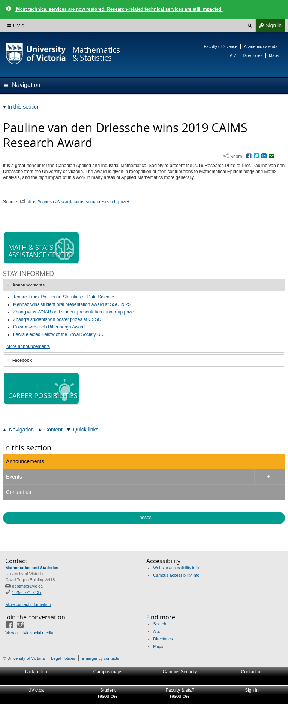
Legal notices (63, 658)
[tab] (144, 285)
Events (14, 477)
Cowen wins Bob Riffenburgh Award (49, 327)
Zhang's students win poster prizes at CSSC (57, 319)
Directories (253, 55)
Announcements (28, 285)
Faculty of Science (221, 46)
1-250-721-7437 (26, 592)
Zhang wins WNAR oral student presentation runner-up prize (73, 312)
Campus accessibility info (176, 575)
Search (159, 624)
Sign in (268, 25)
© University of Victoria (24, 658)
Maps (274, 55)
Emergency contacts (100, 658)
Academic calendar (261, 46)
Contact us (18, 492)
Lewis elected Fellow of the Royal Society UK (58, 334)
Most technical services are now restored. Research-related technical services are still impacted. (119, 9)
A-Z (233, 55)
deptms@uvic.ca (27, 586)
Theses (143, 517)
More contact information (28, 604)
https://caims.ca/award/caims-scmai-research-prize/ (78, 201)
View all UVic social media (29, 633)
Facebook (22, 360)
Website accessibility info (176, 567)
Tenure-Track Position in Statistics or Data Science (63, 297)
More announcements (28, 346)
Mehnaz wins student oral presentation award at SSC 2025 (71, 304)
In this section (27, 447)
